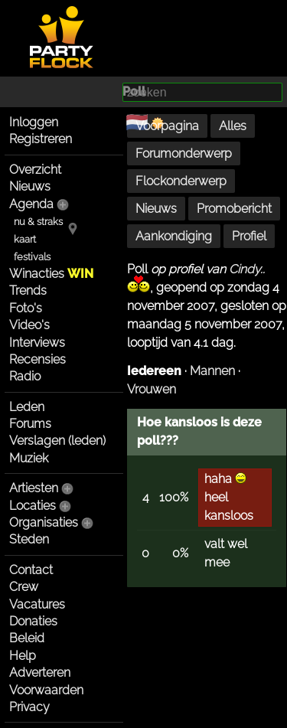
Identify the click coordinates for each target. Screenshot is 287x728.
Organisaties (43, 522)
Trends (28, 290)
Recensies (37, 359)
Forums (30, 423)
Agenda (31, 204)
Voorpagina (167, 126)
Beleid (26, 638)
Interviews (37, 342)
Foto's (25, 308)
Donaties (33, 621)
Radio (25, 376)
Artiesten (33, 488)
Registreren (40, 139)
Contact (31, 570)
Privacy (29, 707)
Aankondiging (173, 236)
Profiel (249, 236)
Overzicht (35, 169)
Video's (29, 325)
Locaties (32, 505)
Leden (26, 407)
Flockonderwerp (181, 181)
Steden (29, 539)
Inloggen (33, 122)
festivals (32, 257)
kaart (25, 239)
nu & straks (38, 221)
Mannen (212, 371)
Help (22, 655)
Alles (232, 126)
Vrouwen (151, 389)
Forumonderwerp (183, 153)
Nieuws (30, 186)
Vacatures (37, 604)
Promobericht (234, 208)
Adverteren (39, 672)
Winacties (51, 273)
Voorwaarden (46, 690)
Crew (23, 586)
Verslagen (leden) (57, 440)
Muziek (28, 458)
